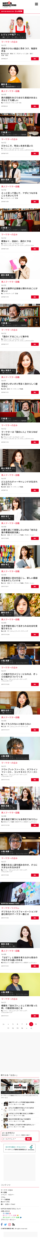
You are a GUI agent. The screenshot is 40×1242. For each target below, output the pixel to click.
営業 (16, 198)
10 (36, 1024)
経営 (4, 389)
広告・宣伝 (29, 53)
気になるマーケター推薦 (12, 1217)
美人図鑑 (4, 1192)
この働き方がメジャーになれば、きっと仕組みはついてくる (20, 674)
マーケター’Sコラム (10, 908)
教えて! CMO (5, 1202)
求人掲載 (6, 1213)
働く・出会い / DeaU (8, 1204)
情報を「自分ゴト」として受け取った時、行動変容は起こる (20, 1005)
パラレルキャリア (6, 681)
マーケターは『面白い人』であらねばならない (20, 432)
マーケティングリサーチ (8, 150)
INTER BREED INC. (8, 1229)
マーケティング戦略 (17, 389)
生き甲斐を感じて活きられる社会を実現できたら (20, 626)
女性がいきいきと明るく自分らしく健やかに (20, 383)
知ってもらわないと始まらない (20, 722)
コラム (3, 1197)
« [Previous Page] (8, 1024)
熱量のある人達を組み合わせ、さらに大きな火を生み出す (20, 864)
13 (17, 1028)
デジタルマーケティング (10, 103)
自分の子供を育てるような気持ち (20, 1119)
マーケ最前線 (5, 1199)
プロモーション (29, 535)
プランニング (7, 148)
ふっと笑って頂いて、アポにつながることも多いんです (20, 193)
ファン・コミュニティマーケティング (15, 679)
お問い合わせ (5, 1211)
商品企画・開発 (8, 53)
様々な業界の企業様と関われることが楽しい (20, 288)
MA (20, 103)
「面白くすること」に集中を (20, 335)
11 (8, 1028)
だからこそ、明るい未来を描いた (20, 144)
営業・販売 (4, 55)
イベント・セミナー (7, 1195)
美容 (8, 389)
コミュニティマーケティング (19, 631)
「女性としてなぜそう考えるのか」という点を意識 (22, 1124)
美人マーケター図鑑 (10, 91)
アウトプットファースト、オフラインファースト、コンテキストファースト (20, 769)
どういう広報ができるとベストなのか (21, 1108)
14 (22, 1028)
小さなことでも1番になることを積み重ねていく (22, 1113)
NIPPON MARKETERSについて (11, 1209)
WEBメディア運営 (8, 822)
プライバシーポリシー (8, 1220)
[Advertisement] (20, 1052)
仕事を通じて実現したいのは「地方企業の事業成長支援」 (20, 529)
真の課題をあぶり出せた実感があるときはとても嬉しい (20, 97)
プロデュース (20, 53)
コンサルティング (18, 148)
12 (13, 1028)
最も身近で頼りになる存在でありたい (20, 818)
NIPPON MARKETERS (12, 4)
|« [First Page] (3, 1024)
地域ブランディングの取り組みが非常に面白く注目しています (22, 1102)
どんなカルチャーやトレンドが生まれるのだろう (20, 481)
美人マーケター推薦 (11, 1215)
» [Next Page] (26, 1028)
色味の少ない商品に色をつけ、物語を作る (20, 48)
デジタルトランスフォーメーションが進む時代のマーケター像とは (19, 913)
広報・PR (6, 631)
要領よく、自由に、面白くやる (20, 240)
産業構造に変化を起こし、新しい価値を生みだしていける (20, 578)
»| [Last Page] (31, 1028)
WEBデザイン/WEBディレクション (26, 822)
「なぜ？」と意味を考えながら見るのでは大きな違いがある (20, 957)
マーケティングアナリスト (25, 150)
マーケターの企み (9, 41)
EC (14, 53)
